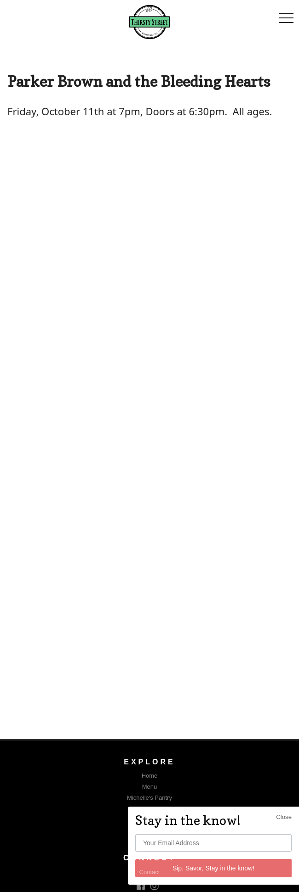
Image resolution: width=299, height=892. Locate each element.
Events (149, 819)
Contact (149, 872)
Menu (149, 786)
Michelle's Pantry (149, 797)
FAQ (149, 830)
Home (150, 775)
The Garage (149, 808)
